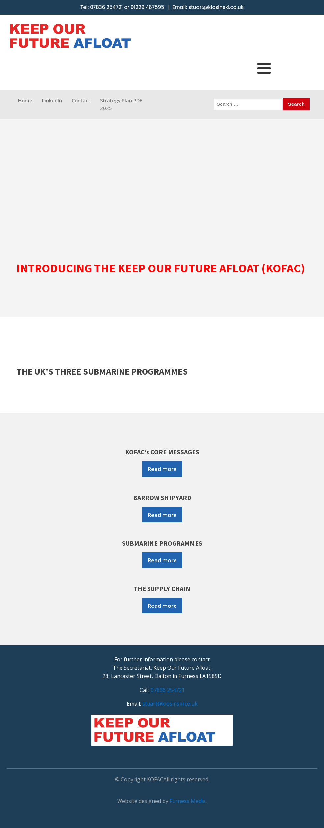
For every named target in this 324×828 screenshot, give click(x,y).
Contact (81, 100)
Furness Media (188, 801)
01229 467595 (147, 7)
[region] (162, 186)
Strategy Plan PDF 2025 (121, 104)
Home (25, 100)
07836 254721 (106, 7)
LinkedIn (52, 100)
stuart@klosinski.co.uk (216, 7)
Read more (162, 469)
